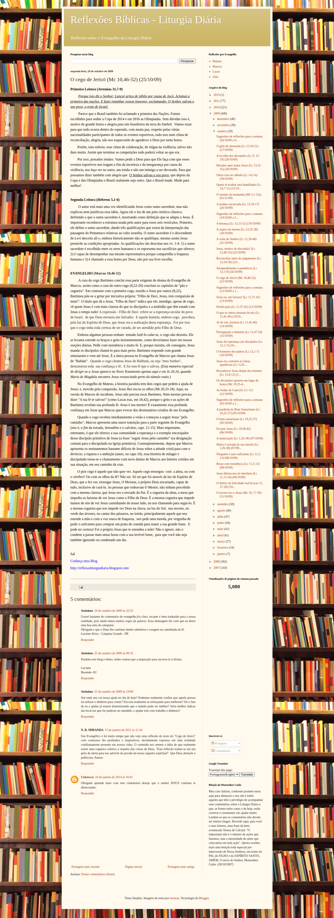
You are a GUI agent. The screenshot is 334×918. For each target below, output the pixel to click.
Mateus (217, 61)
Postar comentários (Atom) (98, 874)
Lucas (216, 71)
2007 (216, 567)
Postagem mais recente (86, 866)
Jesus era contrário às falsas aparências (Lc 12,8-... (233, 363)
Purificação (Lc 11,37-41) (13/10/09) (239, 306)
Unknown (87, 777)
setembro (223, 504)
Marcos (217, 66)
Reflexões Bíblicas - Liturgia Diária (145, 19)
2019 (216, 94)
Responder (87, 640)
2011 (216, 101)
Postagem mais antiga (181, 866)
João (215, 76)
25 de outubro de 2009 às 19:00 (113, 691)
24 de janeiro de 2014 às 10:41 (114, 777)
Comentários (221, 750)
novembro (223, 125)
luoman (174, 898)
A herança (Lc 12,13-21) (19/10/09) (238, 223)
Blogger (204, 898)
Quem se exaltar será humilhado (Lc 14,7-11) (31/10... (238, 186)
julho (220, 516)
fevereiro (223, 547)
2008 (216, 561)
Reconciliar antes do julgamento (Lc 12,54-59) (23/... (238, 260)
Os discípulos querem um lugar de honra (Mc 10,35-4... (237, 382)
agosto (221, 510)
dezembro (223, 119)
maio (220, 529)
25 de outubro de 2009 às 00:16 (113, 653)
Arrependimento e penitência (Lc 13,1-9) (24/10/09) (236, 270)
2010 (216, 107)
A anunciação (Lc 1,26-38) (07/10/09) (239, 438)
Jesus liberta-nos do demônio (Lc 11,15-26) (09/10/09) (236, 475)
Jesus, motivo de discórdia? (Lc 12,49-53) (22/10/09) (235, 250)
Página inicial (133, 866)
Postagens (219, 743)
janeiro (221, 554)
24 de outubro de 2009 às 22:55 (113, 610)
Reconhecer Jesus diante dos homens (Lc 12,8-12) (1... (239, 372)
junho (221, 522)
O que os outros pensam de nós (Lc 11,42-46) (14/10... (238, 314)
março (221, 541)
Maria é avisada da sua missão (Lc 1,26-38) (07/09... (237, 446)
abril (220, 535)
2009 (216, 113)
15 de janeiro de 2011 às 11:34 (123, 730)
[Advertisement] (236, 662)
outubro (222, 131)
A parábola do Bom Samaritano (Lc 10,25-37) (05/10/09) (238, 411)
